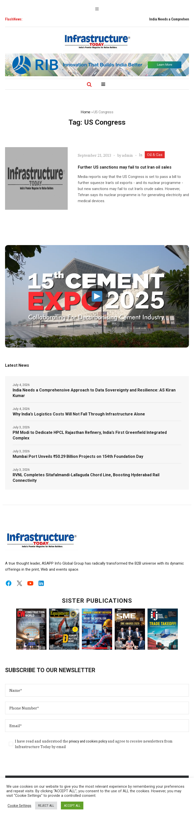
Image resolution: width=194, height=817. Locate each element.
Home (85, 112)
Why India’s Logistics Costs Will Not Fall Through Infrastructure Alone (79, 414)
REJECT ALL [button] (46, 805)
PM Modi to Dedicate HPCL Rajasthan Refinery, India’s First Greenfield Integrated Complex (90, 435)
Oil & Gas (154, 154)
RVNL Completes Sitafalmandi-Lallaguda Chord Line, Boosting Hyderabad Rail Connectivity (86, 477)
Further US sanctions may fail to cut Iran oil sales (125, 167)
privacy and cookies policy (88, 741)
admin (127, 155)
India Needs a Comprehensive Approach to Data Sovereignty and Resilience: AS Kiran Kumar (94, 393)
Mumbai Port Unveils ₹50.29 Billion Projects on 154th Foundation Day (78, 456)
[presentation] (43, 765)
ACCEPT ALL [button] (72, 805)
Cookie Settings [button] (19, 805)
